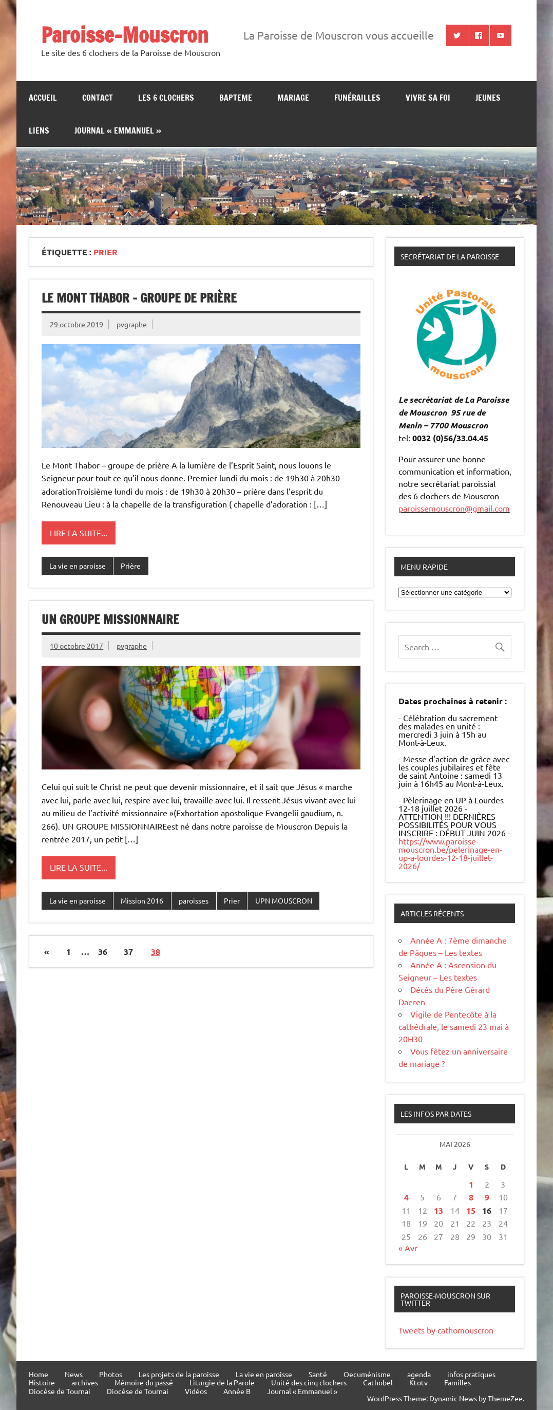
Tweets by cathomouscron (445, 1330)
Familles (457, 1382)
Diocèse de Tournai (59, 1391)
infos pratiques (471, 1374)
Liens (39, 130)
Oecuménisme (367, 1374)
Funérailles (357, 97)
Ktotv (418, 1382)
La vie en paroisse (77, 565)
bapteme (235, 97)
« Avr (407, 1248)
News (74, 1374)
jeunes (488, 97)
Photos (110, 1374)
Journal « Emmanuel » (117, 130)
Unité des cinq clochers (309, 1382)
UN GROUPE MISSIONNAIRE (110, 619)
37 (128, 951)
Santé (318, 1374)
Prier (232, 900)
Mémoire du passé (144, 1382)
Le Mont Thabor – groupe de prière (139, 298)
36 (102, 951)
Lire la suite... (78, 533)
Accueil (43, 97)
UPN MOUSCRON (283, 900)
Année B (237, 1391)
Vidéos (196, 1391)
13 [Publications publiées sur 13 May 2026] (438, 1210)
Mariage (293, 97)
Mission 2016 (142, 900)
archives (84, 1382)
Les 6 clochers (166, 97)
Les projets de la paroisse (179, 1374)
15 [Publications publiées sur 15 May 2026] (470, 1210)
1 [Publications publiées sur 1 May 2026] (471, 1184)
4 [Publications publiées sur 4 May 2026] (406, 1197)
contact (97, 97)
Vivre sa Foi (428, 97)
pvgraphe (132, 324)
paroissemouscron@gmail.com (454, 508)
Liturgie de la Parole (222, 1382)
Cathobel (378, 1382)
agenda (419, 1374)
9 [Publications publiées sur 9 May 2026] (487, 1197)
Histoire (42, 1382)
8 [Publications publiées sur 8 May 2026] (471, 1197)
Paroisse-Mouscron (124, 34)
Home (38, 1374)
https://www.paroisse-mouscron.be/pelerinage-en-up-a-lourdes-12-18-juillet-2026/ (450, 853)
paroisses (193, 900)
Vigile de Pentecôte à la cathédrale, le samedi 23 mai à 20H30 (453, 1026)
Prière (131, 565)
